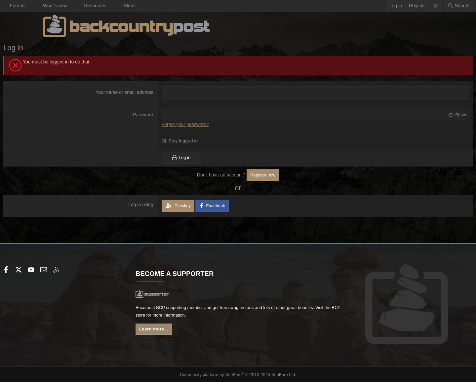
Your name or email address (138, 92)
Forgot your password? (198, 124)
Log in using (154, 204)
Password (156, 114)
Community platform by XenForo (238, 374)
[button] (71, 6)
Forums (57, 5)
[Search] (419, 6)
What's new (94, 5)
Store (168, 5)
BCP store (215, 316)
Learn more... (175, 330)
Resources (135, 5)
